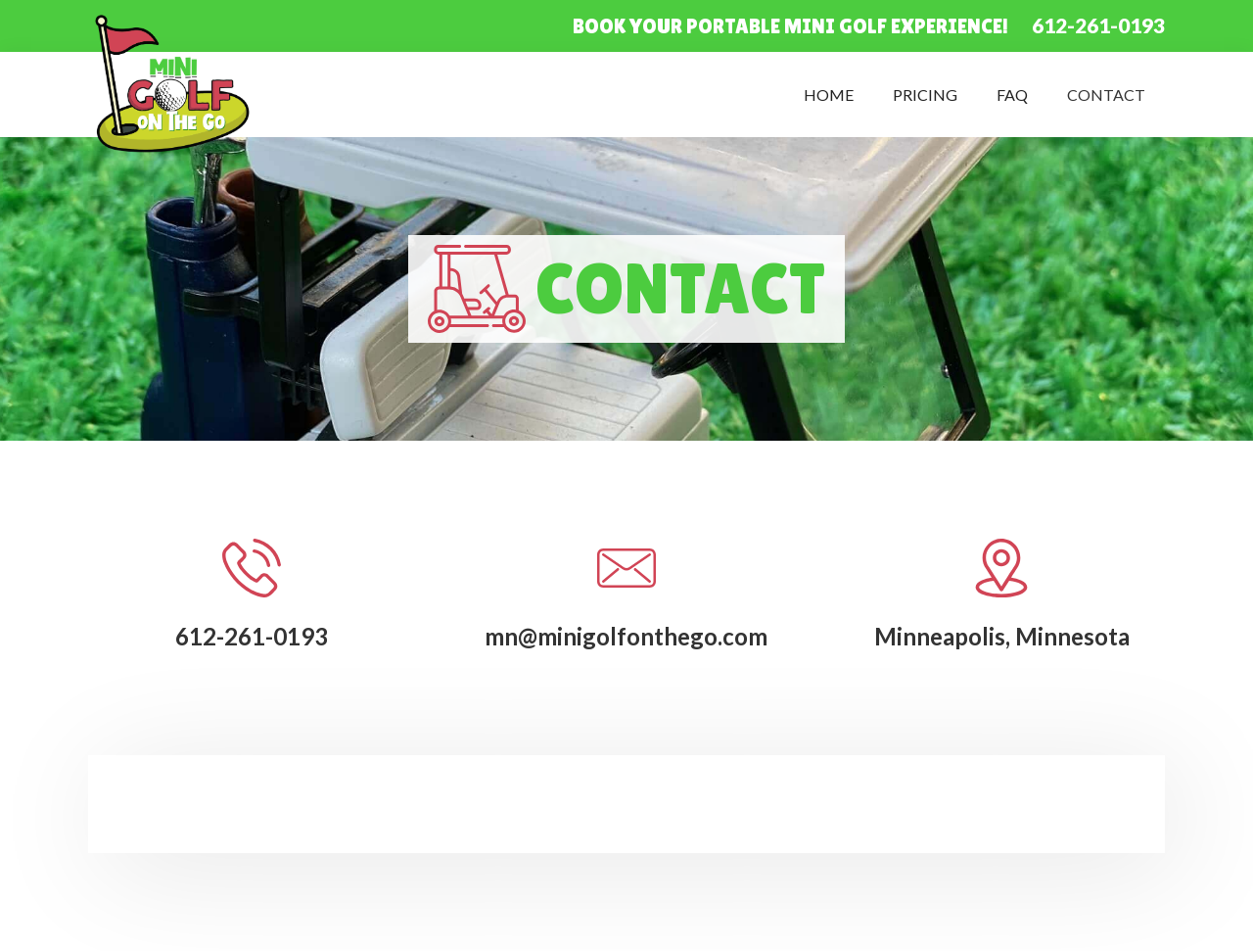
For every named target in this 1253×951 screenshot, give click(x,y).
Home (829, 94)
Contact (1106, 94)
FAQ (1012, 94)
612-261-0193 (1098, 25)
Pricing (925, 94)
